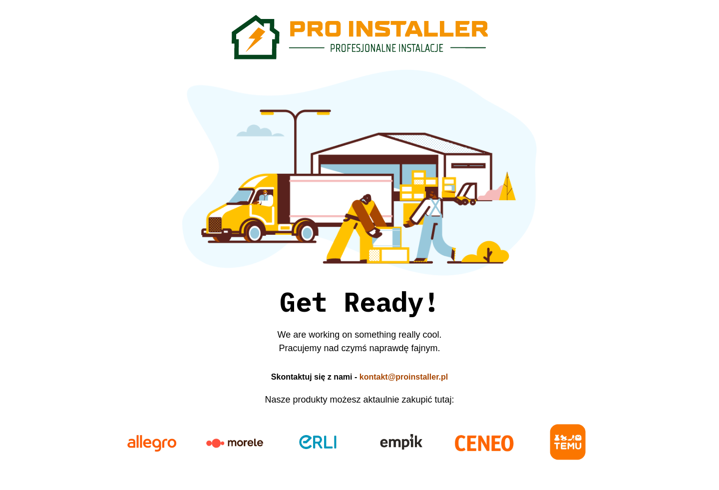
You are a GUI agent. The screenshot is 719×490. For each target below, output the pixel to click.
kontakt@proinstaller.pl (404, 377)
